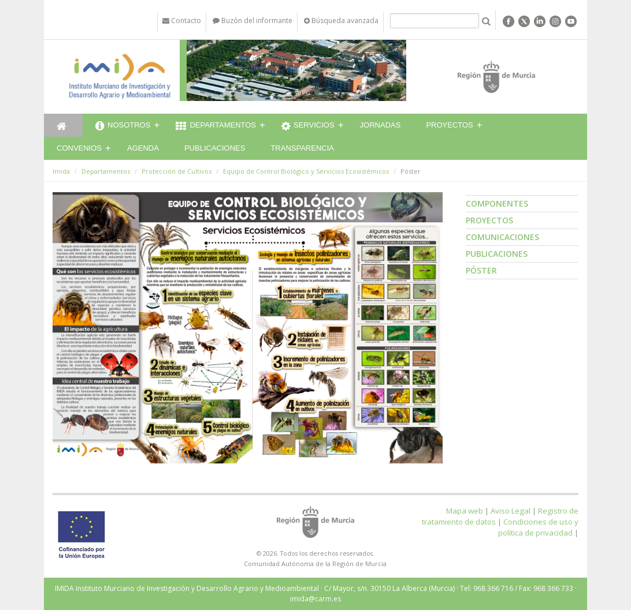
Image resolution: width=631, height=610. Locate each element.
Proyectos (449, 125)
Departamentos (216, 126)
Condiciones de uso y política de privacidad (538, 527)
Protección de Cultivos (176, 171)
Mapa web (464, 511)
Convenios (79, 148)
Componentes (497, 203)
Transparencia (302, 148)
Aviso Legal (510, 511)
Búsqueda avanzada (341, 20)
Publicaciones (214, 148)
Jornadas (380, 125)
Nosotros (122, 126)
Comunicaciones (502, 236)
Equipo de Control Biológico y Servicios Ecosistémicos (306, 171)
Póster (481, 270)
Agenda (143, 148)
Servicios (308, 126)
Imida (61, 171)
